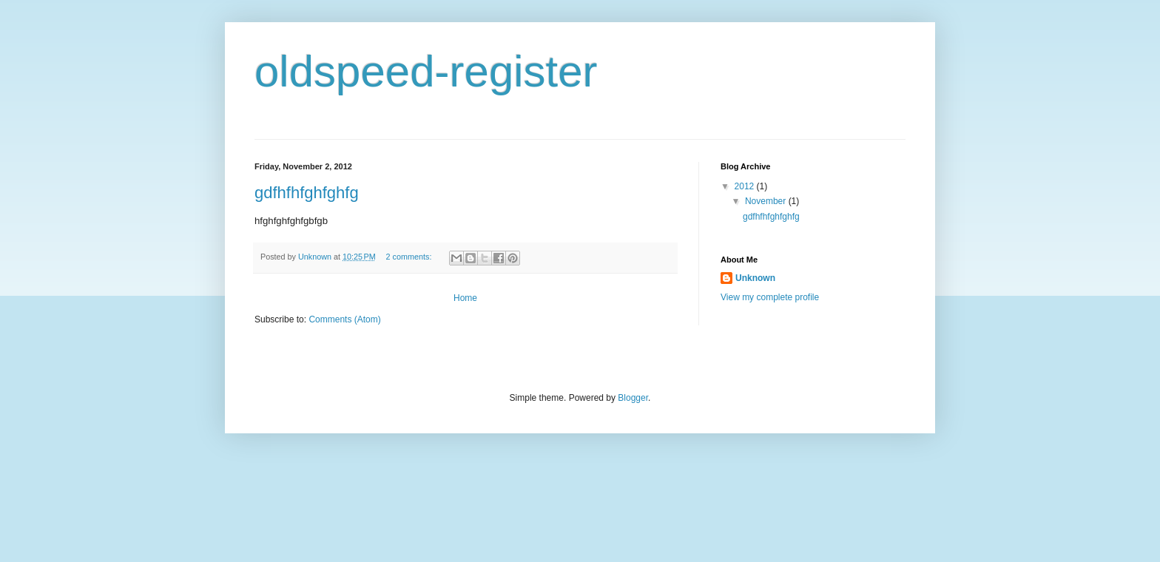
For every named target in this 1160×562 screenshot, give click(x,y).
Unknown (755, 278)
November (767, 201)
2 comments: (410, 256)
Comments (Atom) (344, 319)
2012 (746, 186)
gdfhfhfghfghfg (306, 192)
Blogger (633, 398)
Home (465, 298)
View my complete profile (770, 297)
